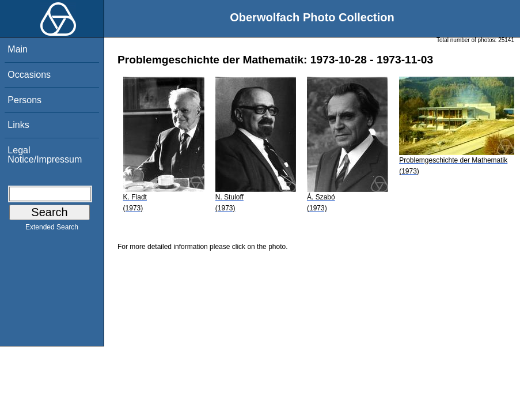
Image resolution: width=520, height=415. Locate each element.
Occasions (29, 75)
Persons (24, 100)
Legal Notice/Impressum (44, 154)
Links (18, 125)
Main (17, 49)
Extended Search (51, 229)
